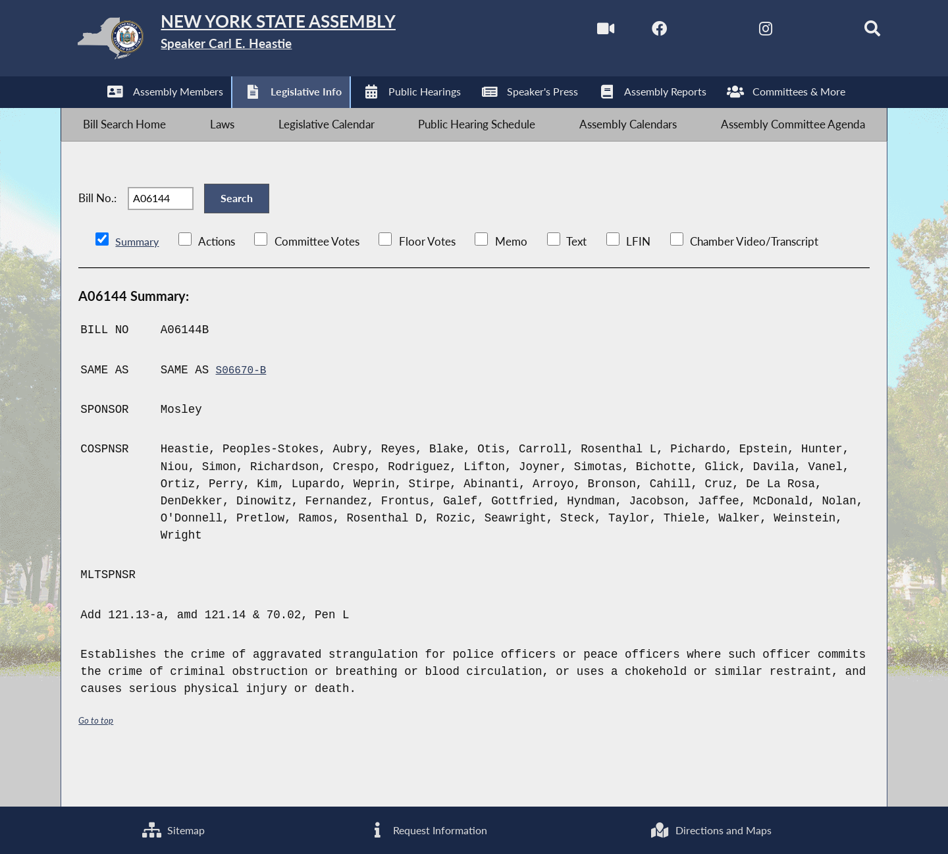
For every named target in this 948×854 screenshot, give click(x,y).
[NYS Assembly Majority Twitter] (680, 32)
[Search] (847, 32)
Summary (138, 281)
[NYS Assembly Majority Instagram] (735, 32)
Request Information (426, 828)
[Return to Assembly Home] (270, 41)
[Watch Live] (569, 32)
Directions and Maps (710, 828)
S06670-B (243, 409)
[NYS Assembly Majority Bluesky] (791, 32)
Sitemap (172, 828)
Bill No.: (97, 227)
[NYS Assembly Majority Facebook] (625, 32)
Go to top (98, 759)
